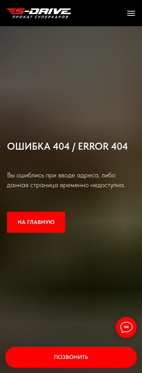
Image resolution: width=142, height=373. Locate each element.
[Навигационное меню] (131, 13)
